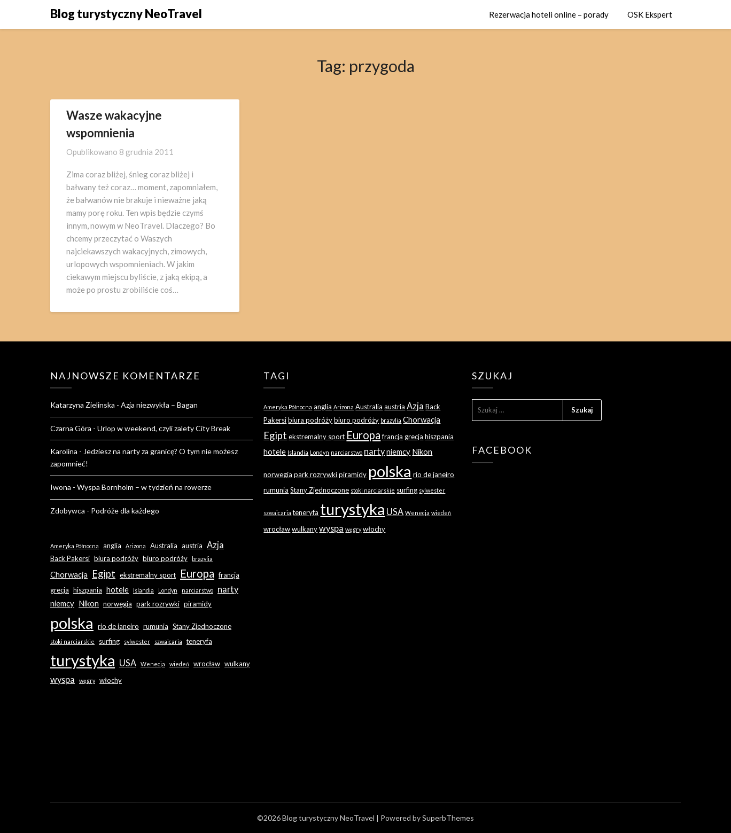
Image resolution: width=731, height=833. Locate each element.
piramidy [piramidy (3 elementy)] (198, 604)
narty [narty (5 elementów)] (227, 589)
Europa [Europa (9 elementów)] (197, 573)
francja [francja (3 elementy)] (229, 575)
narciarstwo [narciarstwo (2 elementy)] (197, 590)
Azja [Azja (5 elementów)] (215, 545)
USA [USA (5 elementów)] (127, 663)
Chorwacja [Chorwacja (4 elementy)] (69, 574)
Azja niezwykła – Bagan (159, 404)
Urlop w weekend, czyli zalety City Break (163, 428)
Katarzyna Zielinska (82, 404)
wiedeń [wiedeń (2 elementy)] (179, 663)
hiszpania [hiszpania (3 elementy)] (87, 590)
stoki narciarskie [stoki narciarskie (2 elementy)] (72, 641)
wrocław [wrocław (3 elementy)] (206, 663)
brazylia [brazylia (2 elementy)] (202, 558)
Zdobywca (67, 510)
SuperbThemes (448, 817)
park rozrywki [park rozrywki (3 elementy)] (158, 604)
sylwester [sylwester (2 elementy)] (137, 641)
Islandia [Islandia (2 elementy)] (143, 590)
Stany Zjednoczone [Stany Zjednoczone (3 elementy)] (202, 626)
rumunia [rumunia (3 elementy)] (155, 626)
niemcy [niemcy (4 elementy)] (62, 603)
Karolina (63, 451)
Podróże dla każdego (125, 510)
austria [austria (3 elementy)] (192, 545)
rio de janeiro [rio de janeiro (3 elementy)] (118, 626)
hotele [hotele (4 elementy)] (117, 589)
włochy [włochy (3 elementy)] (110, 680)
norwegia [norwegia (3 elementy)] (117, 604)
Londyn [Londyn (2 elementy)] (167, 590)
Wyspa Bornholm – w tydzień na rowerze (144, 487)
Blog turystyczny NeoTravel (126, 13)
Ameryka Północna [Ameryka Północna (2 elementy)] (74, 545)
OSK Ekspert (649, 14)
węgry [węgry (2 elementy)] (87, 680)
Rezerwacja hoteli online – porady (549, 14)
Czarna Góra (70, 428)
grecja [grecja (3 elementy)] (59, 590)
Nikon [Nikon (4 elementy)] (89, 603)
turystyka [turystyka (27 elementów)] (82, 660)
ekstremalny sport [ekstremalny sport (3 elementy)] (148, 575)
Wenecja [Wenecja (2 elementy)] (153, 663)
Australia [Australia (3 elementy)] (163, 545)
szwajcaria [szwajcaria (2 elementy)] (168, 641)
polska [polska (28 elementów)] (72, 622)
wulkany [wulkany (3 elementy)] (237, 663)
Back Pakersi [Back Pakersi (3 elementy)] (70, 558)
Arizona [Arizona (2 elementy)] (136, 545)
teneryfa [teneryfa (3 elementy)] (199, 641)
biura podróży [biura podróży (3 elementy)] (116, 558)
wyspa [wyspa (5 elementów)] (62, 679)
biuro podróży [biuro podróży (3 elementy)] (165, 558)
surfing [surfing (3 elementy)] (109, 641)
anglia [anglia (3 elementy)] (112, 545)
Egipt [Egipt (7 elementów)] (103, 574)
